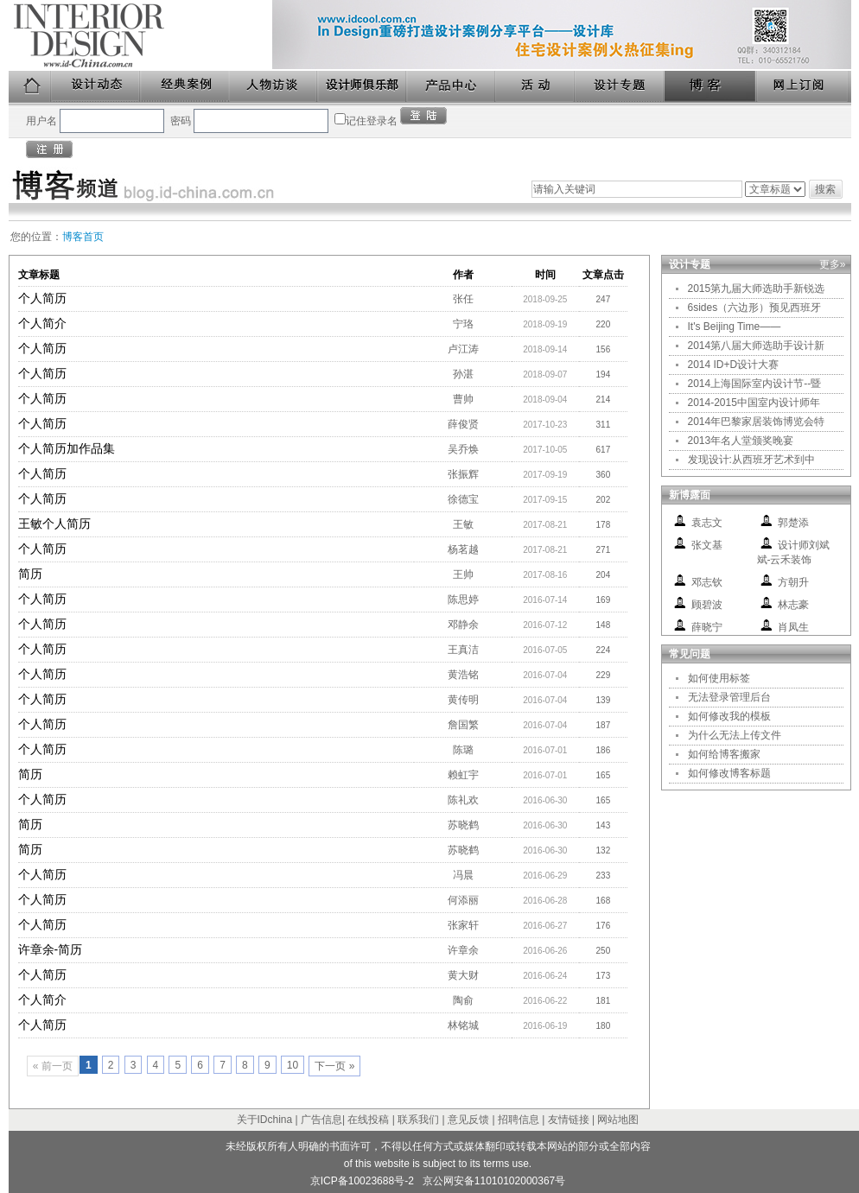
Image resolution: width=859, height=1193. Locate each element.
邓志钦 (706, 582)
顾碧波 (706, 605)
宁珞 (463, 324)
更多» (832, 264)
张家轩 (463, 925)
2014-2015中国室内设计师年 (754, 403)
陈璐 (463, 750)
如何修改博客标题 (729, 773)
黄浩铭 (463, 675)
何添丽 (463, 900)
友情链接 (568, 1120)
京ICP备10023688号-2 (362, 1181)
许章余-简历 (50, 949)
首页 (30, 87)
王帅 (463, 574)
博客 (711, 87)
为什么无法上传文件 (734, 735)
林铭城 (463, 1025)
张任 (463, 299)
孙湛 (463, 374)
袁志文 (706, 523)
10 (292, 1065)
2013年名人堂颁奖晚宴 (741, 441)
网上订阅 (803, 87)
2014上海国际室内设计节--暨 (755, 384)
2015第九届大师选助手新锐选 (756, 288)
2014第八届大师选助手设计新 (756, 345)
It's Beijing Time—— (734, 326)
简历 (30, 574)
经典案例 (185, 87)
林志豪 (793, 605)
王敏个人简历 (54, 523)
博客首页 (83, 237)
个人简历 (42, 298)
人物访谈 (274, 87)
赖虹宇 (463, 775)
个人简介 (42, 323)
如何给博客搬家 (724, 754)
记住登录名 (372, 121)
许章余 (463, 950)
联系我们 (418, 1120)
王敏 (463, 524)
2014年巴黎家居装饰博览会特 (756, 422)
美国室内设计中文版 (140, 35)
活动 (536, 87)
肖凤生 (793, 627)
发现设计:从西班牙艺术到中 (751, 460)
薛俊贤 (463, 424)
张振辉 (463, 474)
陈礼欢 (463, 800)
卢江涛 (463, 349)
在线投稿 (368, 1120)
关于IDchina (265, 1120)
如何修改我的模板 (729, 716)
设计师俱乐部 (362, 87)
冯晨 (463, 875)
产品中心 (451, 87)
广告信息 (321, 1120)
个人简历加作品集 (66, 448)
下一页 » (334, 1066)
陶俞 (463, 1000)
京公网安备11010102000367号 (494, 1181)
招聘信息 (518, 1120)
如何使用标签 (719, 678)
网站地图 (618, 1120)
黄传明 (463, 700)
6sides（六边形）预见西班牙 (755, 307)
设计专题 (620, 87)
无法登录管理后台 (729, 697)
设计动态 (96, 87)
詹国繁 (463, 725)
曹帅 (463, 399)
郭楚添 (793, 523)
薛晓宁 (706, 627)
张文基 (706, 545)
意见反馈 (468, 1120)
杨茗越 (463, 549)
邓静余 (463, 625)
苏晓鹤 (463, 825)
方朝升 (793, 582)
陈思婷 (463, 599)
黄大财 (463, 975)
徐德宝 (463, 499)
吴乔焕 (463, 449)
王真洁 (463, 650)
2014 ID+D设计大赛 (733, 365)
